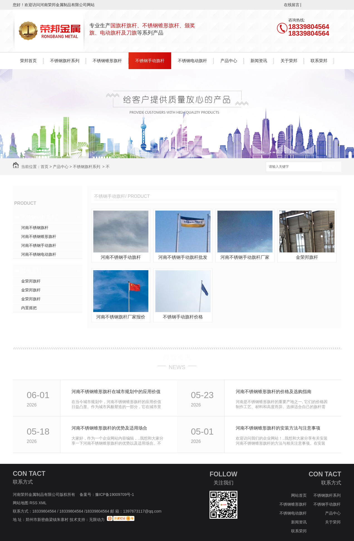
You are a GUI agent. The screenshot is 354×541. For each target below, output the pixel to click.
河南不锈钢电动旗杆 (38, 254)
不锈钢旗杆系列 (64, 60)
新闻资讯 (258, 60)
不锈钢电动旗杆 (192, 60)
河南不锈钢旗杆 (34, 227)
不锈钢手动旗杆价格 (183, 317)
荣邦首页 (28, 60)
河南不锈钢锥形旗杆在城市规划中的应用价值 (116, 391)
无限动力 (97, 519)
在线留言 (291, 5)
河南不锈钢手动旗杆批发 (182, 257)
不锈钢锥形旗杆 (107, 60)
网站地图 (20, 503)
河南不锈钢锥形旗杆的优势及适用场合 (109, 428)
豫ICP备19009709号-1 (114, 494)
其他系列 (31, 270)
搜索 (331, 167)
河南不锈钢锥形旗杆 (38, 236)
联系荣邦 (319, 60)
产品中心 (228, 60)
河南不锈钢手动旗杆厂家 (244, 257)
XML (43, 503)
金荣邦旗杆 (31, 281)
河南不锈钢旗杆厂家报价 (120, 317)
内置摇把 (29, 308)
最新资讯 (177, 357)
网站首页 (299, 495)
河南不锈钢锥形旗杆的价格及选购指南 (273, 391)
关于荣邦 (289, 60)
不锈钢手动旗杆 (149, 60)
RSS (34, 503)
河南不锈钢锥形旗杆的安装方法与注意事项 (278, 428)
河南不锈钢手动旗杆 (38, 245)
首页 (44, 166)
